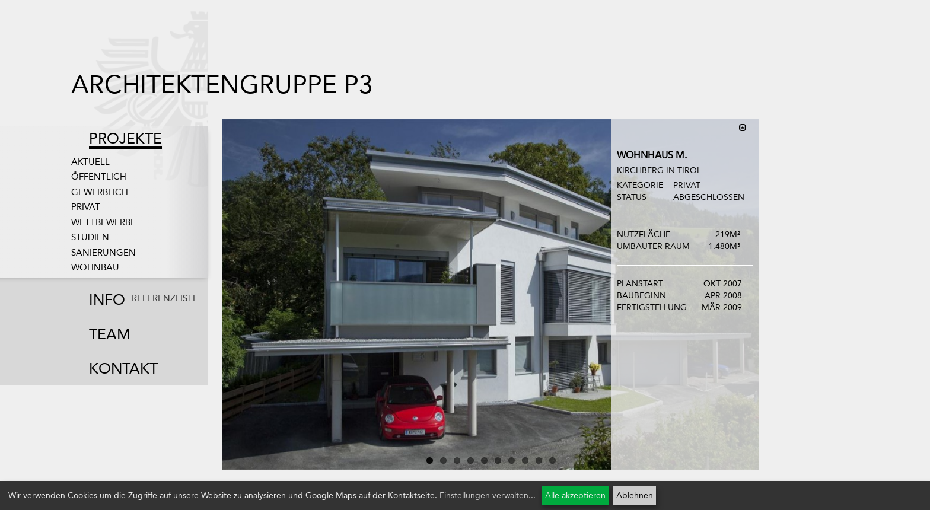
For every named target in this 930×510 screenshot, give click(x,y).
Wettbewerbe (103, 222)
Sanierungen (103, 252)
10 (552, 460)
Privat (85, 207)
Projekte (125, 138)
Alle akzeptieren (575, 495)
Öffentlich (98, 176)
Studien (90, 237)
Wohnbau (95, 267)
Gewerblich (99, 192)
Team (109, 334)
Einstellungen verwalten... (487, 495)
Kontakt (123, 368)
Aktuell (90, 162)
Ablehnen (634, 495)
